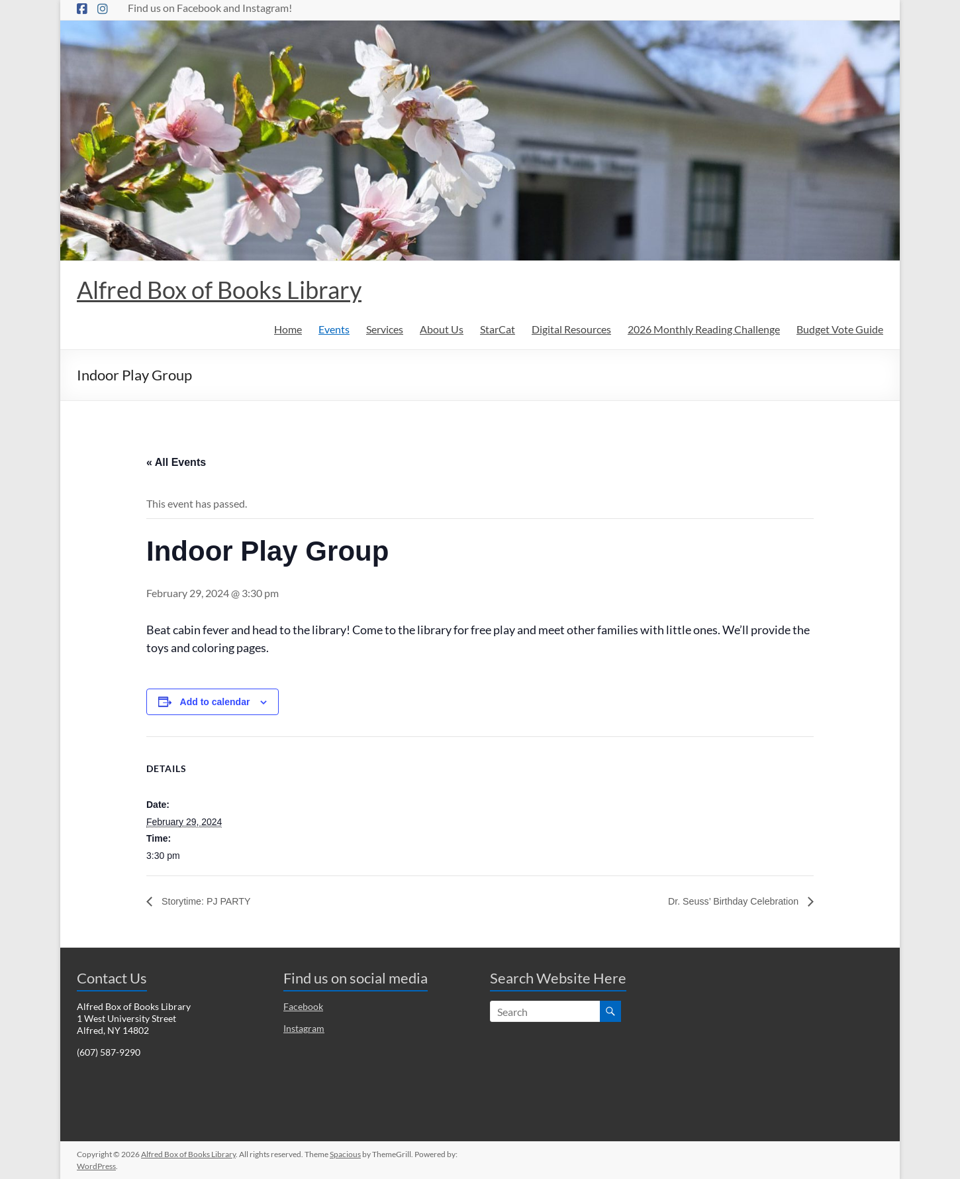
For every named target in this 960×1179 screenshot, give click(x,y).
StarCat (497, 329)
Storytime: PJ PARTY (210, 901)
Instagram (303, 1028)
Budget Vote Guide (839, 329)
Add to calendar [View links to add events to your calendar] (215, 702)
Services (384, 329)
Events (334, 329)
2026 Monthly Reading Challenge (704, 329)
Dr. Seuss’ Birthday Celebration (726, 901)
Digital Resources (571, 329)
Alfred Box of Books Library (219, 289)
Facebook (303, 1006)
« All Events (176, 462)
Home (288, 329)
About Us (441, 329)
